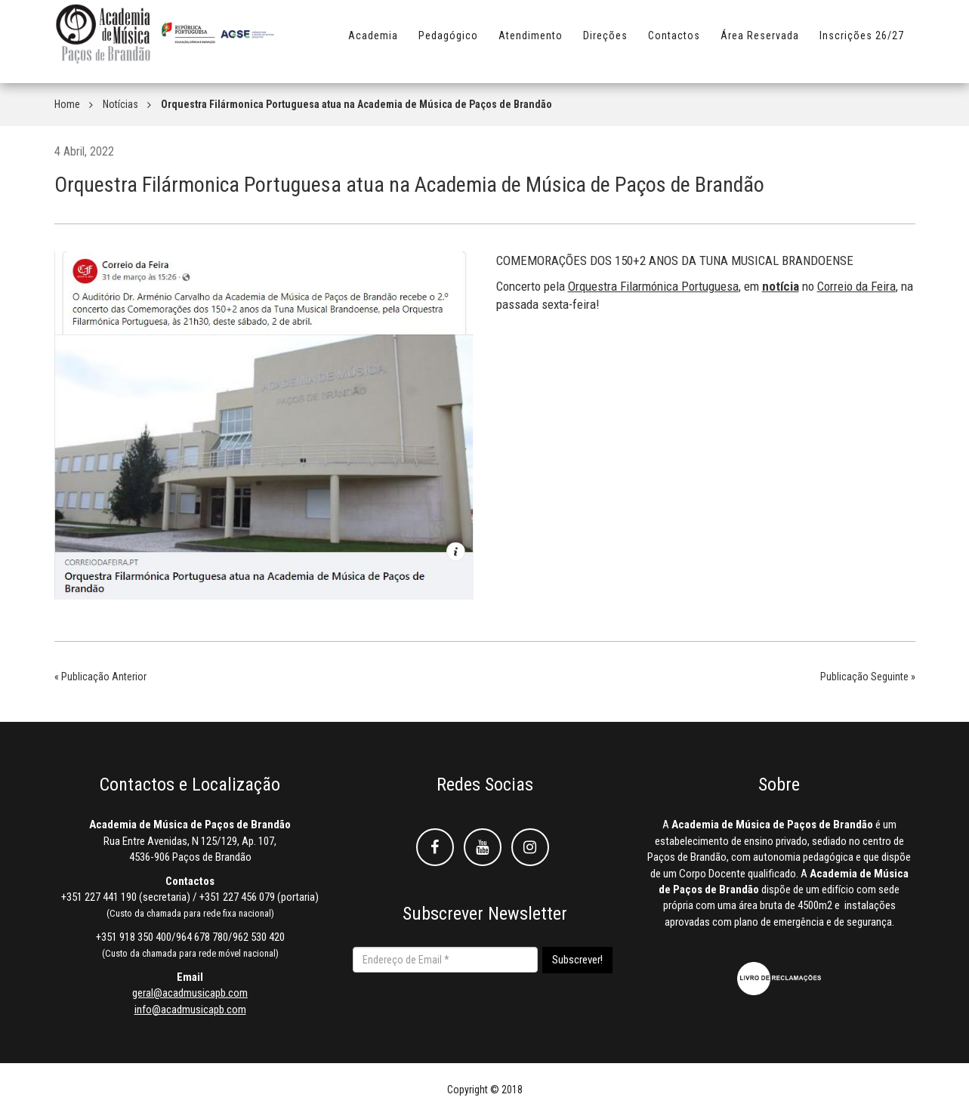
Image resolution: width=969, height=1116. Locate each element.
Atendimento (530, 43)
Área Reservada (760, 43)
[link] (653, 286)
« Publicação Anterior (100, 677)
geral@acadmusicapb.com (190, 993)
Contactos (674, 43)
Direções (605, 43)
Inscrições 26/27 (861, 43)
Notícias (120, 104)
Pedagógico (448, 43)
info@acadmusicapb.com (190, 1009)
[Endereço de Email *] (445, 960)
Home (67, 104)
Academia (373, 43)
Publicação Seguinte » (867, 677)
